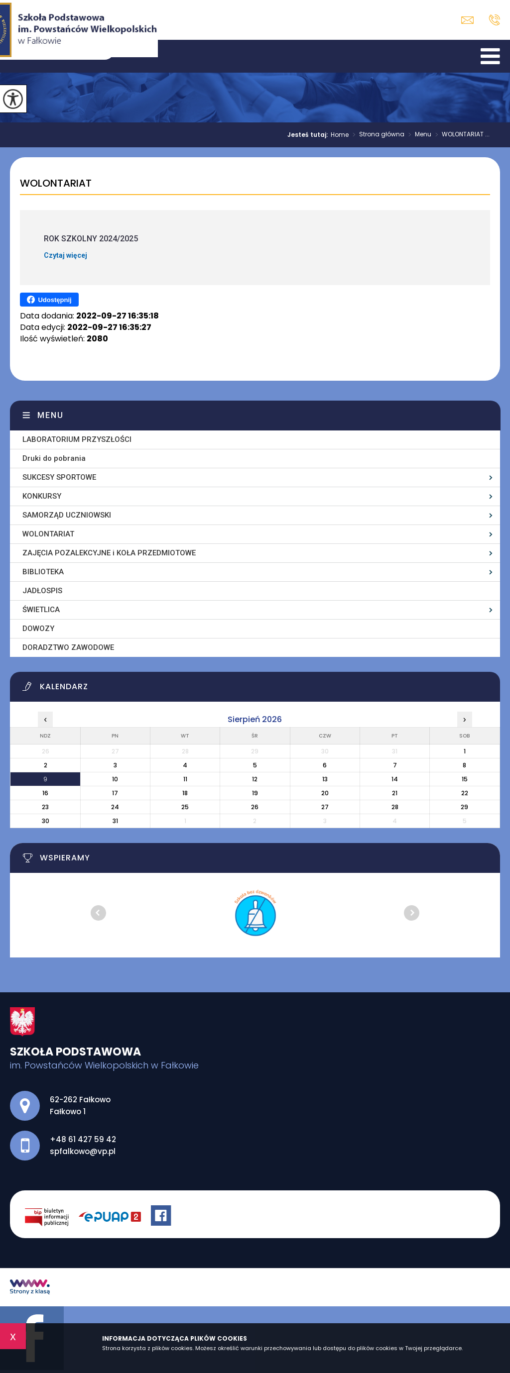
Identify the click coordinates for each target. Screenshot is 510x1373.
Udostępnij (49, 300)
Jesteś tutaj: (309, 135)
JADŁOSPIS (42, 590)
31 (115, 821)
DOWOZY (38, 628)
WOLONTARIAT (56, 183)
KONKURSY (41, 496)
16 (45, 793)
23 (45, 807)
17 (115, 793)
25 (185, 807)
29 (464, 807)
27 (325, 807)
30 (45, 821)
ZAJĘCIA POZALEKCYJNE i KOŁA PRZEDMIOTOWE (109, 552)
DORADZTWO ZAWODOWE (68, 647)
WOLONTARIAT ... (460, 134)
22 (464, 793)
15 (465, 779)
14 (394, 779)
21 (394, 793)
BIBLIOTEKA (43, 571)
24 (115, 807)
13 (325, 779)
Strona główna (376, 134)
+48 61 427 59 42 (494, 19)
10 (115, 779)
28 (394, 807)
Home (340, 135)
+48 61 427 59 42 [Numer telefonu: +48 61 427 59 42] (83, 1139)
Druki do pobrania (54, 458)
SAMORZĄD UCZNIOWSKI (66, 515)
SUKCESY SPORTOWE (59, 477)
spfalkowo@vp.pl (467, 20)
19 (255, 793)
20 (325, 793)
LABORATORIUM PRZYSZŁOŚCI (76, 439)
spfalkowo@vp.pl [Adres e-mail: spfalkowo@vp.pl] (83, 1151)
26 (254, 807)
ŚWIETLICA (41, 609)
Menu (417, 134)
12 (254, 779)
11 (185, 779)
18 (185, 793)
